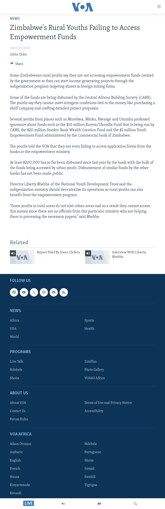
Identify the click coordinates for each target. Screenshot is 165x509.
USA (13, 329)
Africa (14, 320)
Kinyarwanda (20, 485)
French (15, 469)
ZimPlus (90, 362)
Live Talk (16, 362)
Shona (14, 378)
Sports (89, 320)
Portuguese (92, 452)
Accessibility (93, 411)
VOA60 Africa (94, 378)
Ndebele (16, 370)
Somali (89, 469)
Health (89, 329)
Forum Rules (19, 419)
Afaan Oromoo (20, 444)
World (14, 337)
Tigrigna (90, 485)
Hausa (14, 477)
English (15, 460)
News (15, 19)
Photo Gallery (94, 370)
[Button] (16, 65)
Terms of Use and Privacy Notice (108, 403)
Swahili (90, 477)
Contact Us (18, 411)
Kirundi (15, 493)
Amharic (16, 452)
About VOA (18, 403)
